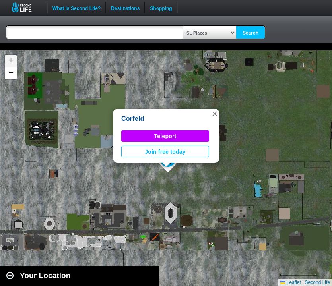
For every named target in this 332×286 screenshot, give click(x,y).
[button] (214, 113)
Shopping (161, 8)
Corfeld (132, 118)
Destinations (125, 8)
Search (250, 33)
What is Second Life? (76, 8)
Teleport (165, 136)
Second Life (26, 7)
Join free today (165, 152)
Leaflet (290, 282)
